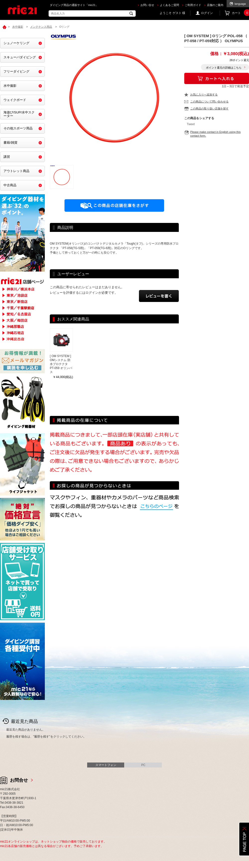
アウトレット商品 (16, 171)
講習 (6, 157)
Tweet (191, 124)
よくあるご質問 (169, 4)
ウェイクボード (14, 100)
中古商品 (9, 185)
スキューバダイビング (19, 57)
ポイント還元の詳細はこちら (224, 67)
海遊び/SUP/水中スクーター (19, 114)
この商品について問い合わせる (209, 101)
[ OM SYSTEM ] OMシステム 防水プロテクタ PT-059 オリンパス (61, 364)
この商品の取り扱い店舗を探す (209, 108)
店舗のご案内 (215, 4)
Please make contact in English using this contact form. (215, 133)
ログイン (207, 13)
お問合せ (19, 780)
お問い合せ (147, 4)
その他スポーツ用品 (18, 128)
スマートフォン (105, 765)
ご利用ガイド (193, 4)
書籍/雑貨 (10, 142)
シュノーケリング (16, 43)
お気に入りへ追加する (204, 94)
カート (240, 13)
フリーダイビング (16, 71)
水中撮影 (9, 86)
